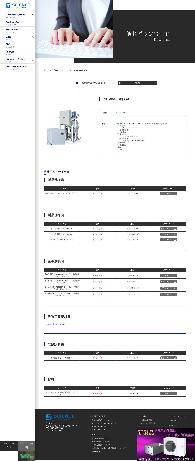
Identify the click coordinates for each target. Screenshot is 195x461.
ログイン (152, 83)
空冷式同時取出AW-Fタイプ (101, 439)
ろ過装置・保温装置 (98, 417)
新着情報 (173, 421)
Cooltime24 (96, 453)
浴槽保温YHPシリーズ (99, 430)
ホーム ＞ (48, 70)
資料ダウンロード (176, 426)
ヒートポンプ (96, 435)
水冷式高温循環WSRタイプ (101, 446)
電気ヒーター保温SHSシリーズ (102, 427)
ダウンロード (166, 194)
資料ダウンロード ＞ (63, 70)
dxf (96, 235)
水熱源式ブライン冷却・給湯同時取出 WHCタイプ (109, 449)
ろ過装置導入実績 (146, 421)
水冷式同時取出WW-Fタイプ (101, 442)
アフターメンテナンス (178, 417)
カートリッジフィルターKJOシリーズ (104, 424)
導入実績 (144, 417)
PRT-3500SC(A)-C (82, 70)
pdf (96, 194)
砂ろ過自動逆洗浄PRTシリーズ (102, 421)
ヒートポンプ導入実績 (148, 424)
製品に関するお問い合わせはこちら (99, 83)
